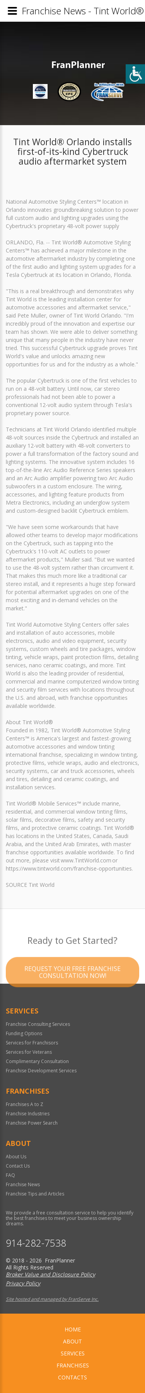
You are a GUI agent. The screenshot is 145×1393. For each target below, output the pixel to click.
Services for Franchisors (32, 1042)
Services (73, 1353)
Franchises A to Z (24, 1104)
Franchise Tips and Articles (35, 1193)
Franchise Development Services (41, 1070)
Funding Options (24, 1033)
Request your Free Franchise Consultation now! (72, 982)
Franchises (72, 1365)
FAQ (10, 1175)
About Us (16, 1156)
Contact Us (18, 1166)
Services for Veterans (29, 1052)
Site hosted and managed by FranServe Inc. (52, 1299)
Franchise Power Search (32, 1123)
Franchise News (23, 1184)
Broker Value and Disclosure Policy (50, 1274)
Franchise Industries (27, 1113)
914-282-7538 (36, 1243)
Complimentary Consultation (37, 1061)
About (72, 1341)
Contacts (72, 1377)
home (73, 1329)
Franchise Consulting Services (38, 1024)
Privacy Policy (23, 1283)
